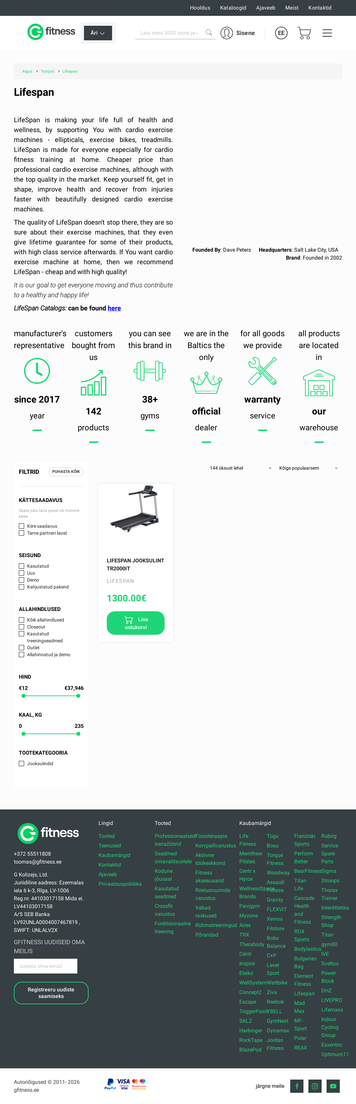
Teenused (110, 845)
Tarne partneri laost (47, 533)
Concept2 (250, 992)
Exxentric (331, 1045)
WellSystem (253, 982)
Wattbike (277, 982)
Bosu (273, 845)
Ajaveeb (265, 8)
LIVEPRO (331, 1000)
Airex (245, 925)
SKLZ (245, 1021)
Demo (33, 580)
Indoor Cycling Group (329, 1027)
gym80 (329, 944)
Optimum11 (335, 1054)
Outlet (33, 647)
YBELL (274, 1011)
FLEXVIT (277, 909)
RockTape (250, 1040)
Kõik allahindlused (45, 620)
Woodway (278, 873)
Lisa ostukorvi (136, 623)
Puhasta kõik (66, 471)
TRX (244, 935)
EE (281, 32)
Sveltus (329, 963)
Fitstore (275, 928)
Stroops (330, 880)
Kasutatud (38, 566)
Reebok (275, 1002)
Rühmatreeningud (216, 925)
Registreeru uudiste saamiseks (51, 992)
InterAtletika (335, 908)
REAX (300, 1048)
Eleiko (246, 973)
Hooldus (200, 8)
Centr (245, 954)
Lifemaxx (332, 1010)
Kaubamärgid (114, 855)
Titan (327, 935)
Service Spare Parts (329, 853)
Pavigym (249, 906)
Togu (273, 836)
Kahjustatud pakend (48, 586)
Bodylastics (307, 949)
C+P (271, 955)
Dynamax (278, 1030)
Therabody (251, 944)
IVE (325, 954)
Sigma (328, 871)
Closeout (36, 626)
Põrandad (206, 935)
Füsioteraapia (211, 836)
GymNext (277, 1021)
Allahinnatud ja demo (48, 654)
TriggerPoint (253, 1011)
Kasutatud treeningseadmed (45, 637)
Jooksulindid (40, 763)
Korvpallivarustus (215, 845)
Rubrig (328, 836)
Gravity (275, 900)
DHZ (326, 990)
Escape (247, 1002)
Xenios (275, 919)
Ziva (272, 992)
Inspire (247, 963)
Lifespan (304, 993)
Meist (291, 8)
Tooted (107, 836)
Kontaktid (320, 8)
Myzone (248, 915)
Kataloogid (233, 8)
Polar (300, 1038)
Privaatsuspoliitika (120, 884)
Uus (31, 573)
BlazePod (250, 1050)
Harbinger (250, 1030)
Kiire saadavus (42, 526)
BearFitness (308, 871)
